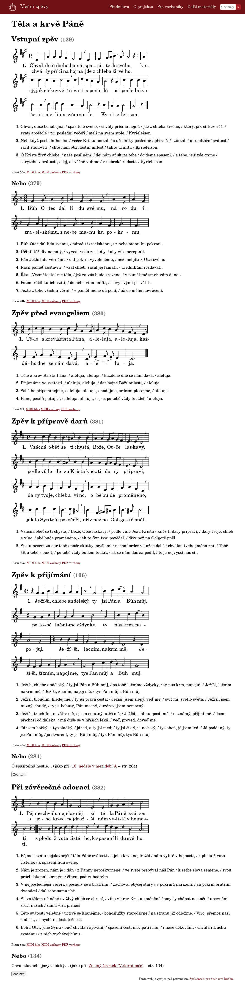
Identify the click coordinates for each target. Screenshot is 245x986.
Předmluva (119, 7)
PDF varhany (71, 172)
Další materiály (201, 7)
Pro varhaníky (170, 7)
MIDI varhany (51, 172)
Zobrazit (18, 774)
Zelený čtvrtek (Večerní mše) (116, 966)
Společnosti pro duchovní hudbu (211, 979)
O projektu (143, 7)
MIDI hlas (34, 172)
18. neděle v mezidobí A (94, 767)
